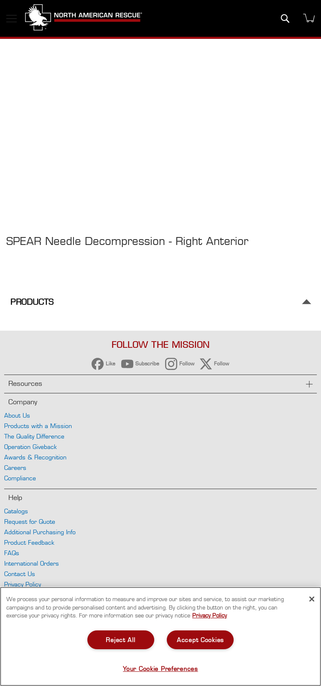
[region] (160, 636)
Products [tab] (32, 302)
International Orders (31, 563)
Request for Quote (29, 521)
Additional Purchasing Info (40, 532)
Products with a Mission (38, 425)
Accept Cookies (200, 639)
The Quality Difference (34, 436)
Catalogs (16, 511)
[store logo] (83, 18)
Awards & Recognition (35, 457)
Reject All (120, 639)
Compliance (20, 478)
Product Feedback (29, 542)
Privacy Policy (22, 584)
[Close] (312, 599)
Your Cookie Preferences (160, 668)
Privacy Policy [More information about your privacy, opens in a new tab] (209, 615)
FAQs (11, 552)
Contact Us (19, 573)
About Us (17, 415)
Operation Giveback (30, 446)
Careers (15, 467)
